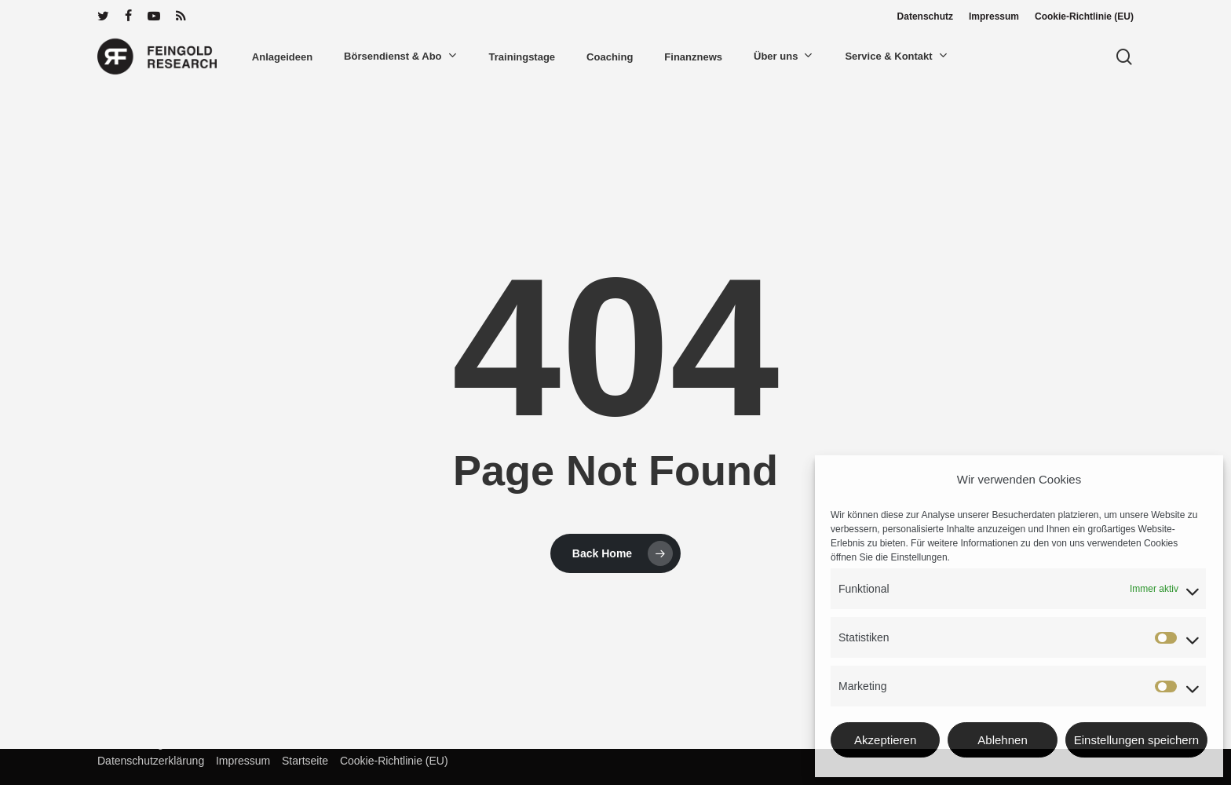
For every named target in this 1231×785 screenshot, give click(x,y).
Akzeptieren (885, 740)
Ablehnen (1002, 740)
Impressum (238, 760)
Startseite (300, 760)
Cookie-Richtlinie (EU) (389, 760)
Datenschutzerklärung (150, 760)
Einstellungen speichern (1136, 740)
